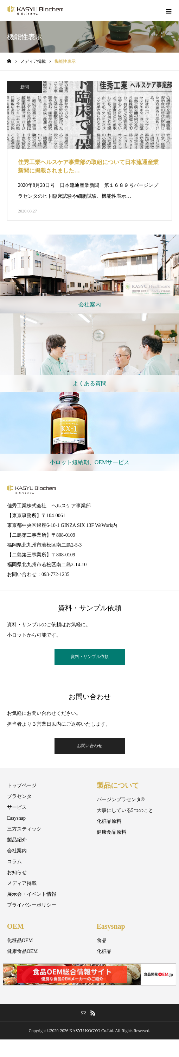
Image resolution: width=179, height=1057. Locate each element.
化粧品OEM (20, 940)
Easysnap (16, 818)
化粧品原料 (109, 821)
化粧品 (104, 951)
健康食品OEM (22, 951)
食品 (102, 940)
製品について (118, 785)
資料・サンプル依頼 (90, 656)
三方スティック (24, 829)
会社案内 (17, 850)
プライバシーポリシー (31, 905)
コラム (14, 861)
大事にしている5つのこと (125, 810)
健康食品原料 (111, 832)
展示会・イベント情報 (31, 894)
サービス (17, 807)
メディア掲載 (22, 883)
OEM (15, 926)
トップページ (22, 785)
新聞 (24, 86)
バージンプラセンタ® (121, 799)
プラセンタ (19, 796)
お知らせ (17, 872)
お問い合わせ (89, 745)
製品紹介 (17, 839)
